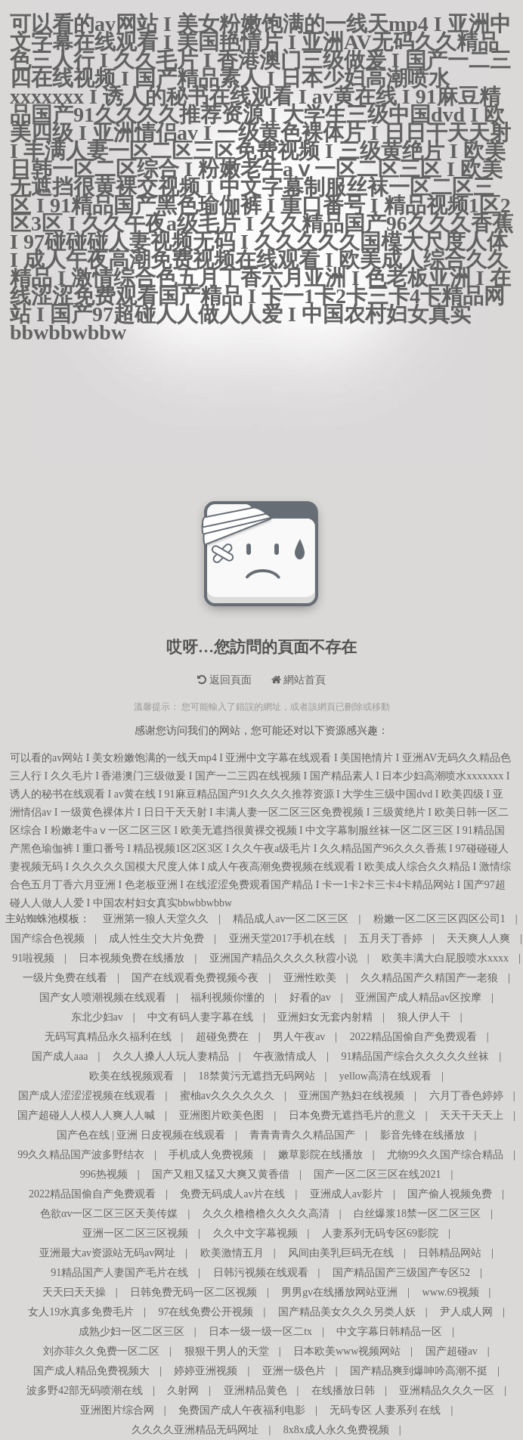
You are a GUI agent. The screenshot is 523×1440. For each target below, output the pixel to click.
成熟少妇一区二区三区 (131, 1331)
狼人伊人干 (424, 1017)
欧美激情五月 (232, 1253)
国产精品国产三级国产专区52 (401, 1272)
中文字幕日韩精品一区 (389, 1331)
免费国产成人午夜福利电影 (241, 1410)
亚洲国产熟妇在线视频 (351, 1095)
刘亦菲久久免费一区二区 (101, 1351)
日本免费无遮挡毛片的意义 (352, 1115)
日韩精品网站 (449, 1253)
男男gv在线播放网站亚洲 (339, 1292)
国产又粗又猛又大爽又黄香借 (220, 1174)
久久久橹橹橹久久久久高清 (266, 1213)
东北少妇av (97, 1017)
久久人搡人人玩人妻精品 (171, 1056)
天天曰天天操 (74, 1292)
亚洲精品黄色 (255, 1390)
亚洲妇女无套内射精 (325, 1017)
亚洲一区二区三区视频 (135, 1233)
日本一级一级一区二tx (260, 1331)
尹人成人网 (466, 1312)
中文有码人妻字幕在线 (200, 1017)
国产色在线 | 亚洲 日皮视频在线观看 (141, 1135)
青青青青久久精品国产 (302, 1135)
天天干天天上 (471, 1115)
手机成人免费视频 (211, 1154)
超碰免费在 (222, 1036)
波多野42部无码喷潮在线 (84, 1390)
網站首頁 (298, 680)
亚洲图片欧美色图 (221, 1115)
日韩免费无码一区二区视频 (193, 1292)
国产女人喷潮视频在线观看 (102, 997)
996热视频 (104, 1174)
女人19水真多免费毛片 (81, 1312)
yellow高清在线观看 (385, 1076)
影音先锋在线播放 (422, 1135)
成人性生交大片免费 (156, 938)
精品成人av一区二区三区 (290, 918)
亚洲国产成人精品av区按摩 (418, 997)
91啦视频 (33, 958)
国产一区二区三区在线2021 (377, 1174)
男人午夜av (299, 1036)
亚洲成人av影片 (346, 1194)
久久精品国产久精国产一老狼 (429, 977)
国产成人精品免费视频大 (91, 1371)
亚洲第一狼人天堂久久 (156, 918)
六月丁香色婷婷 (466, 1095)
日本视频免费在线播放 (131, 958)
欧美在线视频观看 (131, 1076)
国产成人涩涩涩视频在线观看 (87, 1095)
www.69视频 (450, 1292)
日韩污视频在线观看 (260, 1272)
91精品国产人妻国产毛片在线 (119, 1272)
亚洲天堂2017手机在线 (282, 938)
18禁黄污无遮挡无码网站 (257, 1076)
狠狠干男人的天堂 (226, 1351)
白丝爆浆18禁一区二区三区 (417, 1213)
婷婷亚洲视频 (205, 1371)
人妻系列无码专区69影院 (380, 1233)
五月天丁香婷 (390, 938)
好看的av (310, 997)
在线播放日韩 (343, 1390)
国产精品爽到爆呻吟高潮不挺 (418, 1371)
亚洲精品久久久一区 (446, 1390)
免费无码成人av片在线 (232, 1194)
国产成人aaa (60, 1056)
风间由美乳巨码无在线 (341, 1253)
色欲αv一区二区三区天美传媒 (109, 1213)
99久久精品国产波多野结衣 (80, 1154)
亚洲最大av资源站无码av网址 (107, 1253)
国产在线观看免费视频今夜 (195, 977)
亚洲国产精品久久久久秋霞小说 (283, 958)
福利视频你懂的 (227, 997)
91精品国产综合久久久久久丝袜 (415, 1056)
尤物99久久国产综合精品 (445, 1154)
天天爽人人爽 (478, 938)
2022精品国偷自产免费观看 (413, 1036)
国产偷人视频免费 (449, 1194)
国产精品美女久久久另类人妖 (347, 1312)
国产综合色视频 (48, 938)
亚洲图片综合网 (117, 1410)
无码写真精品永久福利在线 (108, 1036)
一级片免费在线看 (65, 977)
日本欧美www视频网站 (347, 1351)
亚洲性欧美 (309, 977)
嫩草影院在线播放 (320, 1154)
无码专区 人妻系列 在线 (385, 1410)
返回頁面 (224, 680)
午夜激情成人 (285, 1056)
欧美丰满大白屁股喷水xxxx (445, 958)
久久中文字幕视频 (255, 1233)
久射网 (183, 1390)
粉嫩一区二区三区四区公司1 (439, 918)
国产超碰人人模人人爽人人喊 (86, 1115)
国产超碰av (452, 1351)
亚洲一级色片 (294, 1371)
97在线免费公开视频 (205, 1312)
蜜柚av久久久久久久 (227, 1095)
